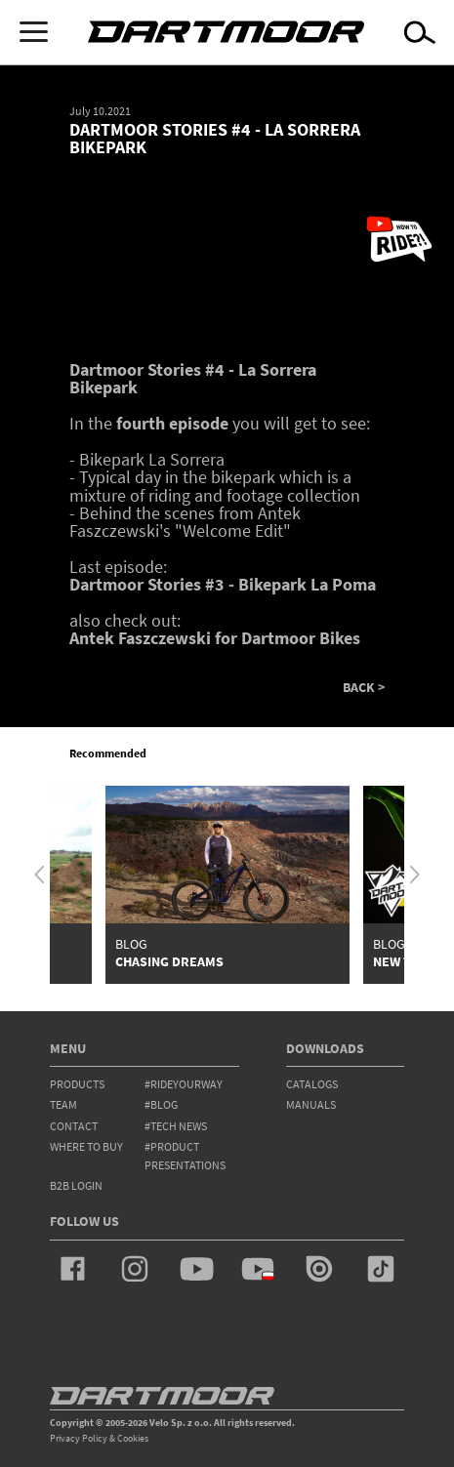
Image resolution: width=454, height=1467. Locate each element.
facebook (73, 1268)
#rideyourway (183, 1084)
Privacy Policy (78, 1438)
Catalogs (312, 1084)
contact (74, 1126)
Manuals (311, 1104)
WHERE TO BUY (86, 1146)
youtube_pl (257, 1268)
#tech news (175, 1126)
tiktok (380, 1268)
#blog (161, 1104)
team (63, 1104)
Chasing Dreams (169, 961)
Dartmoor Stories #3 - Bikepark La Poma (222, 584)
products (77, 1084)
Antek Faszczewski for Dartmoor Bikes (214, 638)
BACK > (364, 688)
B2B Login (76, 1185)
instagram (134, 1268)
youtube (196, 1268)
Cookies (132, 1438)
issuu (319, 1268)
